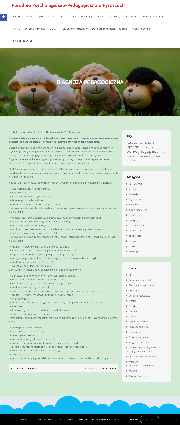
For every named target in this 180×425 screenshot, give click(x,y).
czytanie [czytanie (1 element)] (136, 143)
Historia (64, 16)
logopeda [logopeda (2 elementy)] (133, 147)
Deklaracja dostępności (103, 29)
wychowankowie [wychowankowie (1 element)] (154, 156)
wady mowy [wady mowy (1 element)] (144, 156)
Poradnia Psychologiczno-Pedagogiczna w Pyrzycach (69, 5)
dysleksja (133, 194)
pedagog (76, 132)
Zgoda (149, 419)
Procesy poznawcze (150, 16)
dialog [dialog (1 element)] (142, 143)
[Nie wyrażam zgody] (176, 419)
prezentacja (135, 230)
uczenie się (134, 241)
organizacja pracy (138, 209)
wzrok (132, 246)
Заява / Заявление (140, 29)
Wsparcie (129, 16)
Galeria (16, 29)
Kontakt (16, 16)
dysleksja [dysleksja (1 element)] (148, 143)
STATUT (54, 29)
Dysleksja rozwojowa (35, 29)
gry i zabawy (135, 199)
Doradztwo (134, 290)
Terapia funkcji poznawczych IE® (146, 356)
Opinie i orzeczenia (47, 16)
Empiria (123, 29)
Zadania (29, 16)
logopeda (133, 204)
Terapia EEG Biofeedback (141, 365)
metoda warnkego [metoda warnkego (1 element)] (146, 147)
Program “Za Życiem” (23, 41)
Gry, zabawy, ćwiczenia (74, 29)
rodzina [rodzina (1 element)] (129, 156)
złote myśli (134, 251)
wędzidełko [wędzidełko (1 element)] (130, 160)
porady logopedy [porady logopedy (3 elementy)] (142, 151)
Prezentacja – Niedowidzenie (99, 368)
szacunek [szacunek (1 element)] (136, 156)
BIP (74, 16)
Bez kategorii (135, 184)
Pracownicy (114, 16)
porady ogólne (136, 225)
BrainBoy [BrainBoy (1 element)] (129, 143)
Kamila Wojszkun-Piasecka (29, 132)
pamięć (132, 215)
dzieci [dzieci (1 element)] (153, 143)
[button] (3, 17)
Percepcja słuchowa (139, 326)
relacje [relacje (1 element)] (161, 152)
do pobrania (135, 189)
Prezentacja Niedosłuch (25, 368)
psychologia (135, 235)
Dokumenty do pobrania (92, 16)
